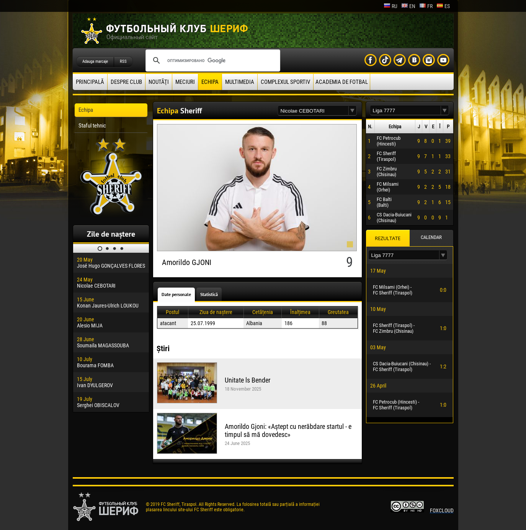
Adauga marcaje (95, 61)
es (443, 6)
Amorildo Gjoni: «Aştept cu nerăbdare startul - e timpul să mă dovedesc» (288, 430)
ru (390, 6)
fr (426, 6)
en (408, 6)
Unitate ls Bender (247, 380)
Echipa (210, 82)
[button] (352, 111)
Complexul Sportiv (285, 82)
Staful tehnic (92, 125)
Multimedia (239, 82)
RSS (123, 61)
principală (90, 82)
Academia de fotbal (341, 82)
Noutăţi (159, 82)
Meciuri (185, 82)
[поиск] (211, 60)
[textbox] (313, 111)
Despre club (126, 82)
